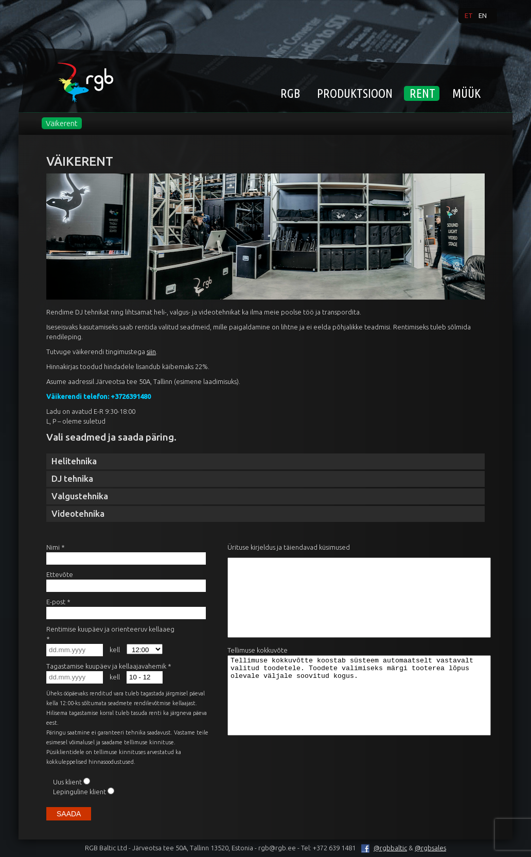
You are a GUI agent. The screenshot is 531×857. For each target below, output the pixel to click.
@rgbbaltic (382, 847)
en (483, 15)
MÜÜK (466, 93)
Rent (422, 93)
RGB (290, 93)
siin (151, 351)
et (469, 15)
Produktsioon (355, 93)
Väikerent (62, 123)
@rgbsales (430, 847)
